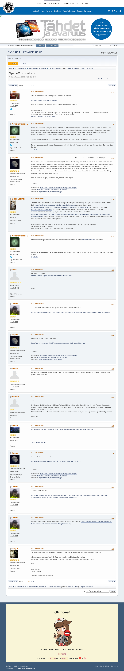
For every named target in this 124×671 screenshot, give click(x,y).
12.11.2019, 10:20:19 (37, 396)
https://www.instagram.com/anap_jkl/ (50, 192)
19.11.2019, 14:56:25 (37, 486)
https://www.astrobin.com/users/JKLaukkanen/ (52, 190)
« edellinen (101, 79)
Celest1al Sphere (72, 68)
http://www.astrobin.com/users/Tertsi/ (43, 117)
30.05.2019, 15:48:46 (37, 199)
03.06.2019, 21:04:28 (37, 235)
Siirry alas (12, 85)
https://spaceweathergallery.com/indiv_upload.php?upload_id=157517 (56, 461)
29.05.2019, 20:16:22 (37, 92)
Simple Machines (23, 666)
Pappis (15, 158)
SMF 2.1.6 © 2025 (11, 666)
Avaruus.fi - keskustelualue (25, 52)
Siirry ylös (12, 581)
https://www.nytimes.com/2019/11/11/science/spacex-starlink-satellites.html (58, 343)
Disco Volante (18, 199)
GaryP (15, 549)
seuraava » (110, 79)
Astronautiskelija (20, 124)
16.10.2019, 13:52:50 (37, 303)
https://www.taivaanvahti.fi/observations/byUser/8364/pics (58, 188)
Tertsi (14, 92)
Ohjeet (96, 666)
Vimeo (35, 149)
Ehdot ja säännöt (104, 666)
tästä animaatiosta (88, 240)
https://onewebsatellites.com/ (41, 209)
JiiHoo (15, 304)
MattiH (15, 425)
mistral (15, 368)
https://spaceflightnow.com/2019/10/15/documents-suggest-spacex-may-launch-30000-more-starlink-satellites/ (70, 312)
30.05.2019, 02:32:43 (37, 124)
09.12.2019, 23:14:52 (37, 517)
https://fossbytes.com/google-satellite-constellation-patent (55, 205)
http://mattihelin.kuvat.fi (38, 442)
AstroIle (15, 397)
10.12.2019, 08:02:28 (37, 548)
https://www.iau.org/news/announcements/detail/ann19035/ (52, 276)
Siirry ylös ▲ (114, 666)
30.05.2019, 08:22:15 (37, 157)
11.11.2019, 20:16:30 (37, 334)
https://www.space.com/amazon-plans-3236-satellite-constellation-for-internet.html (60, 207)
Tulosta (112, 85)
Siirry (83, 591)
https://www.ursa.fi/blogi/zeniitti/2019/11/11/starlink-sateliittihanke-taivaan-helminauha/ (62, 429)
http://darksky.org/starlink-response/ (44, 100)
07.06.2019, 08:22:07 (37, 269)
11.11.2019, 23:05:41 (37, 368)
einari (14, 270)
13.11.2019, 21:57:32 (37, 453)
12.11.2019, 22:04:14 (37, 425)
